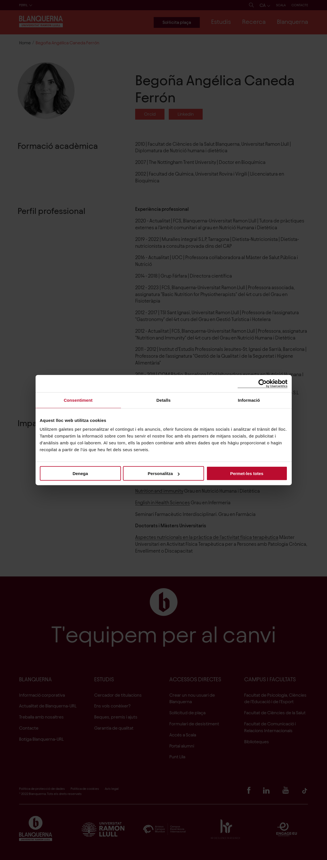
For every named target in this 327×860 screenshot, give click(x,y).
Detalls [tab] (164, 399)
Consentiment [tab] (78, 399)
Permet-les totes (247, 473)
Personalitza (164, 473)
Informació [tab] (249, 399)
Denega (80, 473)
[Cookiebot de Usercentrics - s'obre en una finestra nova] (262, 383)
